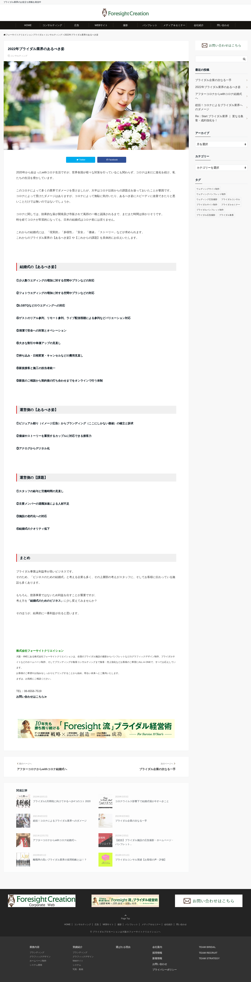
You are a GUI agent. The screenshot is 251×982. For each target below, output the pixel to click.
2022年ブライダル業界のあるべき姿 (218, 87)
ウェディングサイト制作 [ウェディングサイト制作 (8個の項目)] (207, 189)
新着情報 (157, 958)
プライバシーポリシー (164, 969)
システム (77, 965)
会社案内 (157, 947)
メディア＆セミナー (174, 25)
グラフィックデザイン (40, 956)
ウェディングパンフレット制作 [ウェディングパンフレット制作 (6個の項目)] (211, 194)
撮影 (125, 25)
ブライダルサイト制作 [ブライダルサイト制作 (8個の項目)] (206, 204)
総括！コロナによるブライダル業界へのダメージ (219, 107)
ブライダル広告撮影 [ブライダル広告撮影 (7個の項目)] (205, 215)
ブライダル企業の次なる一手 (213, 80)
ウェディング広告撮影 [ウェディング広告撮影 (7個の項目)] (206, 199)
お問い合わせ (159, 964)
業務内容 (34, 947)
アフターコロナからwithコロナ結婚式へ (218, 96)
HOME (28, 25)
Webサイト (78, 961)
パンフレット (150, 25)
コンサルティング (52, 25)
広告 (76, 25)
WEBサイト (101, 25)
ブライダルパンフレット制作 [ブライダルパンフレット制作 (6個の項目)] (210, 210)
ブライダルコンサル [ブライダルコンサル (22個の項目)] (230, 199)
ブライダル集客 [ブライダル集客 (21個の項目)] (226, 215)
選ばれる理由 (123, 947)
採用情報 (157, 952)
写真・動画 (78, 969)
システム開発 (36, 965)
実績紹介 (77, 947)
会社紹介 (199, 25)
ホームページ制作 (38, 961)
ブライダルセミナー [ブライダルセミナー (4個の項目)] (230, 204)
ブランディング (37, 952)
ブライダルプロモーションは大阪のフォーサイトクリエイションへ (127, 932)
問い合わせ (223, 25)
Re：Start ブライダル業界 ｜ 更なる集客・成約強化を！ (219, 118)
